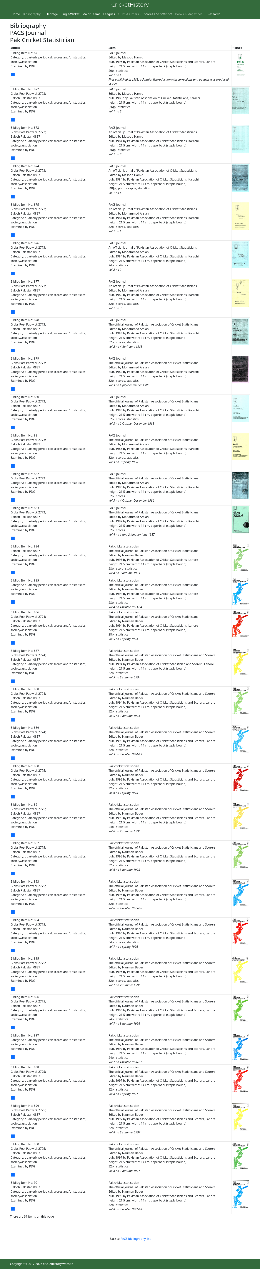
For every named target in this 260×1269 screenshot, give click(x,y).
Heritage (52, 14)
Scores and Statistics (158, 14)
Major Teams (91, 14)
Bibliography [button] (32, 14)
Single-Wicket (70, 14)
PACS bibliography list (135, 1239)
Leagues (109, 14)
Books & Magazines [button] (188, 14)
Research (214, 14)
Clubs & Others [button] (128, 14)
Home (15, 14)
